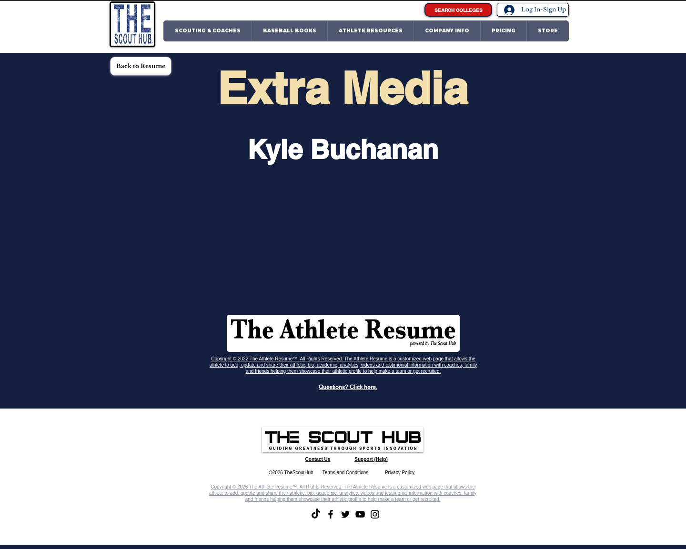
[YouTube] (360, 514)
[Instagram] (375, 514)
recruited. (431, 371)
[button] (208, 31)
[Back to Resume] (141, 66)
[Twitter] (345, 514)
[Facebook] (330, 514)
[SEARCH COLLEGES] (458, 10)
